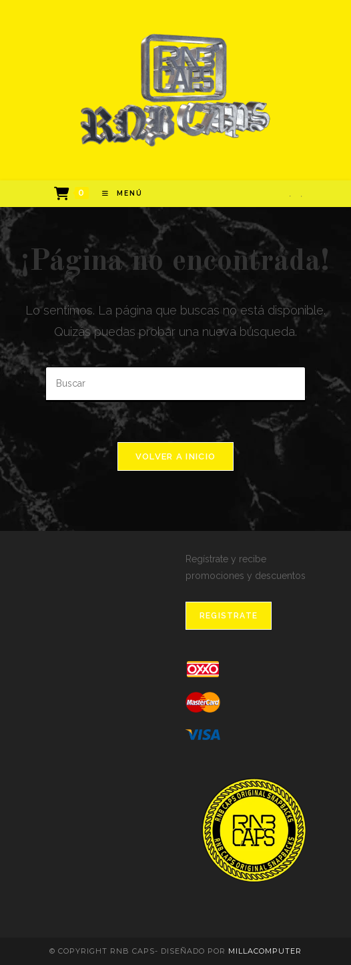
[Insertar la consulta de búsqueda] (175, 384)
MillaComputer (265, 951)
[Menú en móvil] (117, 193)
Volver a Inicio (175, 456)
